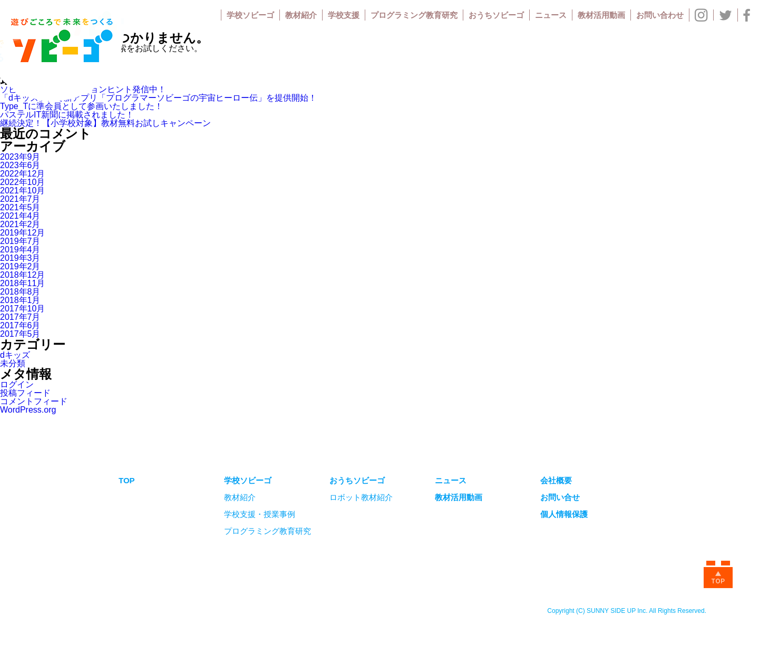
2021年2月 (20, 224)
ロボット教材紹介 (361, 497)
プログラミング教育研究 (414, 15)
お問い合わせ (660, 15)
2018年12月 (22, 274)
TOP (127, 480)
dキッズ (15, 354)
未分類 (12, 363)
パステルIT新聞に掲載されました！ (67, 114)
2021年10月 (22, 190)
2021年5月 (20, 207)
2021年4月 (20, 215)
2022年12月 (22, 173)
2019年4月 (20, 249)
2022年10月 (22, 182)
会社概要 (556, 480)
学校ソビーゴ (250, 15)
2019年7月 (20, 241)
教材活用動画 (601, 15)
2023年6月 (20, 165)
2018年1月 (20, 300)
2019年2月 (20, 266)
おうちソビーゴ (496, 15)
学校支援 (343, 15)
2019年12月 (22, 232)
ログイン (17, 384)
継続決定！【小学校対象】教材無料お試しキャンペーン (105, 123)
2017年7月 (20, 317)
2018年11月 (22, 283)
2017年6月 (20, 325)
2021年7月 (20, 198)
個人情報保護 (564, 514)
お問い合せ (560, 497)
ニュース (551, 15)
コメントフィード (33, 401)
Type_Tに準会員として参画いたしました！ (81, 106)
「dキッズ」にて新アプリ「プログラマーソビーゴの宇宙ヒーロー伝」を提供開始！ (158, 97)
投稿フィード (25, 392)
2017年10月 (22, 308)
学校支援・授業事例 (259, 514)
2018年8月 (20, 291)
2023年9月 (20, 156)
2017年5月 (20, 333)
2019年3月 (20, 257)
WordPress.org (28, 409)
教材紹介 (301, 15)
